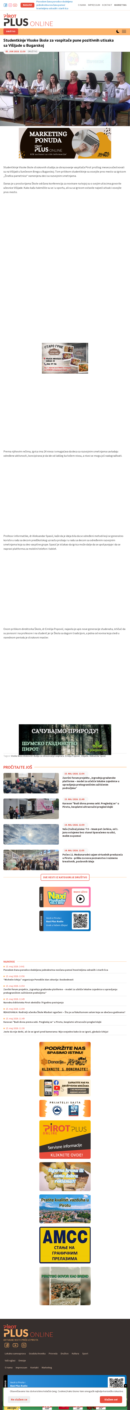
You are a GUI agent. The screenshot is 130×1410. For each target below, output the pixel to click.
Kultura (75, 1353)
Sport (85, 1353)
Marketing (120, 5)
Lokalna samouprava (15, 1353)
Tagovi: (6, 756)
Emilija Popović (72, 756)
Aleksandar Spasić (97, 756)
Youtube (15, 5)
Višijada (84, 756)
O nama (82, 5)
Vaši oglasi (10, 1360)
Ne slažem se (19, 1399)
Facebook (5, 5)
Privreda (53, 1353)
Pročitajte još (17, 767)
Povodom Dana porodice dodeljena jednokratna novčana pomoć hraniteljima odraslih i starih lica (54, 5)
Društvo (10, 31)
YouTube (15, 1345)
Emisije (22, 1360)
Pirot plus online (28, 19)
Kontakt (107, 5)
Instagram (10, 5)
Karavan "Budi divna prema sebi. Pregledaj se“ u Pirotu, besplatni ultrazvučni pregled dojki (90, 805)
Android (80, 920)
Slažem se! (111, 1399)
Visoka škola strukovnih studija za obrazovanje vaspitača (37, 756)
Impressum (94, 5)
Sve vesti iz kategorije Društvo (65, 877)
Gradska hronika (37, 1353)
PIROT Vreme (29, 946)
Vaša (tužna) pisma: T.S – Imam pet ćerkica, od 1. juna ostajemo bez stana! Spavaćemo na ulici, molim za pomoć (90, 833)
